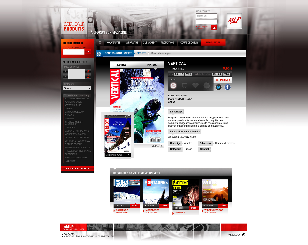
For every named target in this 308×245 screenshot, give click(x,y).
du (66, 71)
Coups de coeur (189, 43)
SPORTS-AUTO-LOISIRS (76, 158)
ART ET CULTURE (73, 105)
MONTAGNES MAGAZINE (153, 211)
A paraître (132, 43)
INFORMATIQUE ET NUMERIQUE (73, 123)
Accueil (100, 43)
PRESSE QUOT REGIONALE (78, 151)
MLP (234, 21)
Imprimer (223, 80)
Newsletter (213, 43)
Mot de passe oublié (203, 28)
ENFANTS (69, 115)
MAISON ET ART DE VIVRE (77, 131)
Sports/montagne (161, 53)
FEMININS (69, 119)
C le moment (150, 43)
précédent (111, 116)
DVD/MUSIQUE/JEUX (74, 112)
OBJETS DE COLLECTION (77, 137)
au (66, 76)
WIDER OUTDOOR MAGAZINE (213, 211)
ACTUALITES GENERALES (77, 98)
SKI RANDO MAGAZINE (122, 211)
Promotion (167, 43)
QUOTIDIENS (71, 154)
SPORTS (141, 53)
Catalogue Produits (74, 21)
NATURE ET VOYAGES (75, 134)
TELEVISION (70, 161)
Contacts (69, 234)
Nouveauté (113, 43)
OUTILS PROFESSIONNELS (77, 141)
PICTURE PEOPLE (73, 144)
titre (67, 48)
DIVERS (68, 109)
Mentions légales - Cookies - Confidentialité (89, 236)
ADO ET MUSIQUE (73, 102)
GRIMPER (180, 212)
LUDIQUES (70, 127)
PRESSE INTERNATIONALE (77, 148)
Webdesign (234, 235)
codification (79, 48)
